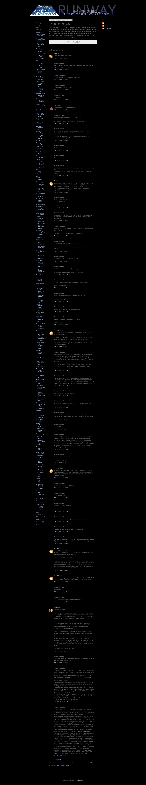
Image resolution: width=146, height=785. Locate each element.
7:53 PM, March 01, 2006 (61, 531)
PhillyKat (56, 181)
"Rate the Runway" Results (39, 352)
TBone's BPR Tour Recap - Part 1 (40, 115)
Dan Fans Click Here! (40, 495)
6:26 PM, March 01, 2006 (61, 58)
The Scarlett (107, 28)
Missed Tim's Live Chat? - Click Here (40, 78)
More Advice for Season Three (40, 430)
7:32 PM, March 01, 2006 (61, 311)
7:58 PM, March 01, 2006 (61, 592)
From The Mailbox (39, 66)
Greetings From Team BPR (40, 143)
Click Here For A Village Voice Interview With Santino (40, 326)
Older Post (93, 763)
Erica (55, 607)
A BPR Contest (40, 379)
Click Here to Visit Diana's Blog (40, 363)
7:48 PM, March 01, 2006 (61, 462)
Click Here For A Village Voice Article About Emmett (40, 226)
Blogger (80, 780)
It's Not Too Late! (40, 204)
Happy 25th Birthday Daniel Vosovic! (39, 172)
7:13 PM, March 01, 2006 (61, 192)
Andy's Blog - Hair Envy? (39, 132)
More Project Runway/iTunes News (40, 387)
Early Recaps (39, 472)
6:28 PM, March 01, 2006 (61, 70)
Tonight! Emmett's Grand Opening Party (39, 307)
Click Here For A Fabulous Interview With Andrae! (40, 56)
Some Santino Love (40, 376)
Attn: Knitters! (39, 498)
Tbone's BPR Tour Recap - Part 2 (40, 45)
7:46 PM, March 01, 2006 (61, 407)
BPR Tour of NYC (39, 274)
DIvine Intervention (40, 501)
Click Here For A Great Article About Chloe (40, 453)
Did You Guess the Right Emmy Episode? (40, 84)
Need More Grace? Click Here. (40, 357)
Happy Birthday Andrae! (40, 399)
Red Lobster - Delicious (39, 382)
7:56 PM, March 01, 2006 (61, 582)
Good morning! (40, 434)
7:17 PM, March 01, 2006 (61, 221)
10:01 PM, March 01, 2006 (61, 701)
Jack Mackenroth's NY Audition (40, 62)
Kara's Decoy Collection (39, 420)
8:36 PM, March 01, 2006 (61, 662)
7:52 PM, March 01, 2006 (61, 521)
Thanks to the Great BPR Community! (40, 220)
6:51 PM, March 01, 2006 (61, 100)
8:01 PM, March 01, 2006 (61, 602)
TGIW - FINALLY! (39, 513)
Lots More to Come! (39, 475)
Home (73, 763)
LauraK (106, 23)
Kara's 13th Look (40, 366)
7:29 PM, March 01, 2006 (61, 288)
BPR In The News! (39, 152)
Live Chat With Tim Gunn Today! (40, 90)
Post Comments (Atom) (63, 765)
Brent (55, 53)
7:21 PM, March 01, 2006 (61, 251)
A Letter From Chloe (39, 119)
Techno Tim (39, 321)
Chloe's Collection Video (39, 448)
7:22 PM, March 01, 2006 (61, 274)
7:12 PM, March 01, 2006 (61, 175)
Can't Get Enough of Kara (39, 127)
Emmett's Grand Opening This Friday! (40, 404)
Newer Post (53, 763)
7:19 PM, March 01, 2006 (61, 236)
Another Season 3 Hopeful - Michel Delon (40, 100)
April (37, 30)
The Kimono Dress (39, 123)
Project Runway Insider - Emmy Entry (40, 137)
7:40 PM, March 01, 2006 (61, 385)
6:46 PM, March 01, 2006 (61, 90)
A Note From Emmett (39, 462)
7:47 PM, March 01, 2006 (61, 419)
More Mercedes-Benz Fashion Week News (40, 246)
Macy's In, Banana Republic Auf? (40, 270)
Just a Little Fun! (40, 516)
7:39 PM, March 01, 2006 (61, 346)
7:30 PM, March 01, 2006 (61, 301)
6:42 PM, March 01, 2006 (61, 79)
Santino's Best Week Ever (40, 416)
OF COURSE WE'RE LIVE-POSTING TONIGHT (40, 486)
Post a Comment (56, 759)
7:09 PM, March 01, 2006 (61, 160)
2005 (36, 525)
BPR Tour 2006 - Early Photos (40, 164)
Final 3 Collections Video (39, 425)
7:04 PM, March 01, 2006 (61, 123)
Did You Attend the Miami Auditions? (40, 257)
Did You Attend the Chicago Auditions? (40, 215)
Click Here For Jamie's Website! (40, 279)
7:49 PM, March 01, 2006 (61, 478)
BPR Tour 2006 (40, 167)
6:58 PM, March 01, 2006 (61, 110)
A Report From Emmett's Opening (40, 296)
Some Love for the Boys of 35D (40, 251)
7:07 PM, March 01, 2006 (61, 140)
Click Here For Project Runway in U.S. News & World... (40, 345)
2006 (36, 23)
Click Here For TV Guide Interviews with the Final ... (40, 507)
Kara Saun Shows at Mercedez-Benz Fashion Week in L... (40, 263)
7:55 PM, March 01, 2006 (61, 570)
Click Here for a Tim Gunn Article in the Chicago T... (40, 291)
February (38, 519)
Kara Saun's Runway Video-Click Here (40, 209)
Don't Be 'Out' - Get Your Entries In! (40, 318)
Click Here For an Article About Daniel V (40, 371)
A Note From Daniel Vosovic (39, 412)
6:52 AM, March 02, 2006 (61, 756)
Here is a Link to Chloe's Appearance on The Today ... (40, 393)
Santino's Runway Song (40, 231)
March (38, 32)
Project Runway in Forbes (40, 313)
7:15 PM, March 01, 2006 (61, 207)
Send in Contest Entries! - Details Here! (40, 195)
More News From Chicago (39, 178)
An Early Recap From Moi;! (40, 156)
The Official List (40, 408)
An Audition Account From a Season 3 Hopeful (40, 184)
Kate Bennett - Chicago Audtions (40, 200)
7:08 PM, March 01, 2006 (61, 150)
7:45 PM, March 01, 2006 (61, 395)
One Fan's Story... (39, 491)
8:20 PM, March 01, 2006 (61, 651)
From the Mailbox (39, 110)
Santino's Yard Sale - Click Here (40, 190)
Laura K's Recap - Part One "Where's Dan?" (40, 72)
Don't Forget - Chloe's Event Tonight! (40, 39)
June (37, 25)
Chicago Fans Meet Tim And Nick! (40, 106)
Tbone (56, 105)
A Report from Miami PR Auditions (39, 236)
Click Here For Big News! (40, 465)
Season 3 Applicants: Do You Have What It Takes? (40, 441)
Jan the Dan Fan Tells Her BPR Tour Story (40, 95)
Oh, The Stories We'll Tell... (40, 160)
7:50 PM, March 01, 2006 (61, 498)
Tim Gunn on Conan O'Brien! (39, 148)
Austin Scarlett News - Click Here (40, 241)
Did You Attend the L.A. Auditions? (40, 285)
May (37, 27)
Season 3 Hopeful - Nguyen (39, 50)
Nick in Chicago (40, 140)
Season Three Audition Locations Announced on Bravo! (40, 337)
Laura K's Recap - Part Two (40, 35)
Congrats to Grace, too (39, 469)
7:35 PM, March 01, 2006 (61, 325)
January (38, 522)
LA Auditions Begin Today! (40, 301)
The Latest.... (39, 436)
